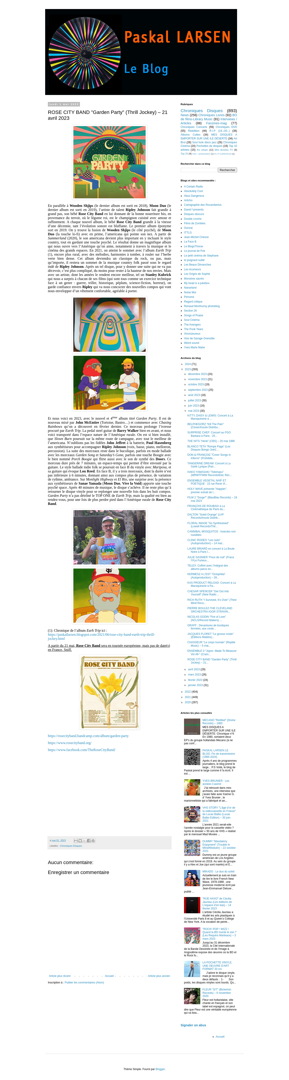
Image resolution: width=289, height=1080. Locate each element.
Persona (189, 296)
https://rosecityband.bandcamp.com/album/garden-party (88, 736)
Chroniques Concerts (194, 127)
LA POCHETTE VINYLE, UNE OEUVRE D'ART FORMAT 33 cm (217, 966)
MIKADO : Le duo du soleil (218, 871)
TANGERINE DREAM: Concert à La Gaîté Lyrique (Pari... (209, 465)
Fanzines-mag (216, 123)
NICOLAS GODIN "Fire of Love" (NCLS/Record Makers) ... (206, 618)
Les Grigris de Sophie (197, 273)
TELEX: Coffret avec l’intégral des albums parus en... (207, 567)
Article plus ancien (159, 976)
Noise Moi (190, 292)
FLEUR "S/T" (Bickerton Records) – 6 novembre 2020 (217, 993)
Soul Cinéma (192, 319)
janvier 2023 (196, 685)
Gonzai (188, 227)
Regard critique (193, 301)
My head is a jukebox (197, 283)
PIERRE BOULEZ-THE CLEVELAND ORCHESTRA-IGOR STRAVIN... (209, 610)
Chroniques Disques (71, 845)
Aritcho (188, 200)
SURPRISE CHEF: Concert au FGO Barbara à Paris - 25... (209, 434)
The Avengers (192, 324)
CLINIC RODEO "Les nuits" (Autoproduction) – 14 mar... (205, 542)
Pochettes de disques (209, 146)
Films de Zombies (194, 223)
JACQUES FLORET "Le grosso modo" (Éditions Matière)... (210, 635)
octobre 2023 (196, 384)
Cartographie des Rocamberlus (202, 204)
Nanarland (190, 287)
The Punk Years (193, 329)
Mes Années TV (224, 149)
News (185, 115)
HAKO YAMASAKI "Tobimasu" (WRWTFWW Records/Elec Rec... (209, 473)
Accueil (109, 976)
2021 (188, 697)
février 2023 (195, 680)
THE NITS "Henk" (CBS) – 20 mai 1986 (211, 441)
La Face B (190, 241)
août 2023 (194, 395)
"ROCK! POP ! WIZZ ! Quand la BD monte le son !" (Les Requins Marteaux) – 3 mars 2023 (220, 933)
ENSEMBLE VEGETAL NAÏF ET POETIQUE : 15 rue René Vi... (207, 482)
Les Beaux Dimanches (197, 264)
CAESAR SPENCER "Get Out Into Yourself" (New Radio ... (208, 593)
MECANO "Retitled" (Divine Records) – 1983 (219, 722)
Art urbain (202, 149)
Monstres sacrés (194, 278)
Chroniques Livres (211, 115)
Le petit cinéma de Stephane (201, 255)
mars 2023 (195, 674)
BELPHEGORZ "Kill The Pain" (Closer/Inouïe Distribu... (205, 426)
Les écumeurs (192, 269)
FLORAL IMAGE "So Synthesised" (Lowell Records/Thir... (208, 525)
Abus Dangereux (194, 195)
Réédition (194, 130)
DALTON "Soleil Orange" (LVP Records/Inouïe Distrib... (205, 516)
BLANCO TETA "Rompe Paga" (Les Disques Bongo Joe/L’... (208, 448)
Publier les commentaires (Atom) (84, 982)
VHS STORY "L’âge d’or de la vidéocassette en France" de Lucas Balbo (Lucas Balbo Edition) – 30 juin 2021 (219, 814)
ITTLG (188, 232)
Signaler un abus (193, 1025)
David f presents (194, 209)
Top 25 (184, 153)
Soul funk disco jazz (204, 142)
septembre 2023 (198, 389)
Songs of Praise (193, 315)
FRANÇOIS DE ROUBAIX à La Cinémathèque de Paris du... (206, 507)
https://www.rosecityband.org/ (69, 743)
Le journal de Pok (194, 250)
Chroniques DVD (226, 127)
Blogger (160, 1069)
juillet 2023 (195, 400)
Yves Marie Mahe (194, 347)
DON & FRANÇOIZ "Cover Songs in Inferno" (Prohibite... (209, 456)
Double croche (192, 218)
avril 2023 (194, 669)
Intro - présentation (201, 154)
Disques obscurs (194, 214)
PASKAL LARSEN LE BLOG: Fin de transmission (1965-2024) (219, 754)
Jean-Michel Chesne (196, 237)
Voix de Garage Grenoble (199, 338)
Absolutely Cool (193, 191)
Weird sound (191, 343)
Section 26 (190, 310)
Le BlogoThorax (193, 246)
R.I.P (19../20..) (220, 130)
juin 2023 (194, 405)
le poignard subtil (194, 260)
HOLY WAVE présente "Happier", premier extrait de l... (207, 490)
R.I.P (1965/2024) (222, 154)
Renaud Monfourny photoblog (202, 306)
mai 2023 (194, 410)
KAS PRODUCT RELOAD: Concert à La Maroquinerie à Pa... (211, 584)
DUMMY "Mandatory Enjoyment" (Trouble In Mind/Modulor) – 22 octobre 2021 (219, 846)
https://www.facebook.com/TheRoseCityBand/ (81, 750)
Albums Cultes (190, 134)
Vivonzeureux (192, 333)
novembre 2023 (198, 379)
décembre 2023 (198, 374)
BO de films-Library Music (209, 117)
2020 (188, 702)
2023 (188, 369)
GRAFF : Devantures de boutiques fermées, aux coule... (208, 627)
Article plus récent (59, 976)
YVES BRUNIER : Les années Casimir (216, 782)
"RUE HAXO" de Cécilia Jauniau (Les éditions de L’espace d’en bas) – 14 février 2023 (217, 903)
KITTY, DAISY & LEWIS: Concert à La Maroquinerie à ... (210, 417)
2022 (188, 691)
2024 (188, 364)
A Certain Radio (193, 186)
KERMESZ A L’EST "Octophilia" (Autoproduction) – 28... (206, 576)
